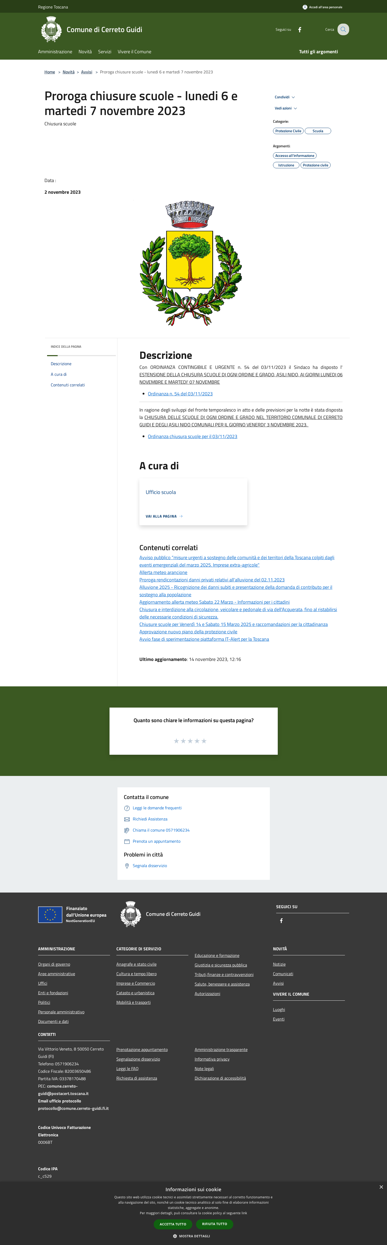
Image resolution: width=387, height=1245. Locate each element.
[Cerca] (342, 29)
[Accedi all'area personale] (322, 7)
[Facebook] (295, 29)
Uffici (42, 983)
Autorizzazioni (207, 993)
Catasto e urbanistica (135, 993)
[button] (193, 1236)
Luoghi (279, 1009)
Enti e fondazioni (53, 993)
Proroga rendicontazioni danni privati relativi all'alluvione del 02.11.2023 (212, 579)
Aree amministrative (56, 973)
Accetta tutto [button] (173, 1224)
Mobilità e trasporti (133, 1002)
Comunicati (283, 973)
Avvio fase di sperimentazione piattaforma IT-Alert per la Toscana (204, 639)
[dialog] (193, 1213)
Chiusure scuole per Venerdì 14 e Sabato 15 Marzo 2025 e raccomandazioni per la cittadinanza (233, 624)
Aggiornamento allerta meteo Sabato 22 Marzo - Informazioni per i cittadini (214, 602)
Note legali (204, 1068)
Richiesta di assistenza (136, 1078)
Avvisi (86, 72)
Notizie (279, 964)
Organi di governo (54, 964)
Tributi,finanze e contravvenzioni (224, 974)
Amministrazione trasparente (221, 1049)
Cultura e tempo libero (136, 973)
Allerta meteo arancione (163, 572)
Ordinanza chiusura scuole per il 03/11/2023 (192, 436)
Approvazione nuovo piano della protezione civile (188, 631)
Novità (69, 72)
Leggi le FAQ (127, 1068)
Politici (44, 1002)
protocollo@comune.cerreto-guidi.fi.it (73, 1108)
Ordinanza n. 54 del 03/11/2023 (180, 393)
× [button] (381, 1187)
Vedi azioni (287, 108)
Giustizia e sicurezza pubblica (221, 965)
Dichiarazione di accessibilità (220, 1078)
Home (49, 72)
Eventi (279, 1019)
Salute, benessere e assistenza (222, 984)
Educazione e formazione (217, 955)
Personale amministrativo (61, 1012)
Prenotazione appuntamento (142, 1049)
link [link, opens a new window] (244, 1213)
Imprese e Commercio (135, 983)
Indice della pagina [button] (66, 346)
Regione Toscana (53, 7)
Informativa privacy (212, 1059)
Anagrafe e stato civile (136, 964)
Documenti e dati (53, 1021)
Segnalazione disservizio (138, 1059)
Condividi (286, 97)
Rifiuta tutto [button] (214, 1224)
